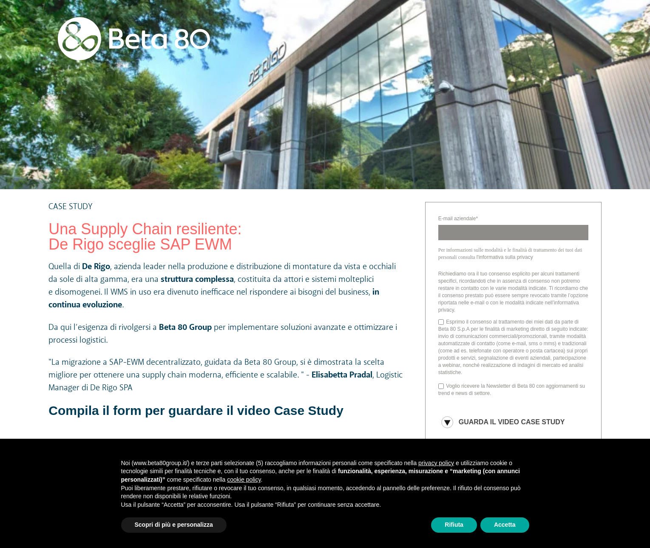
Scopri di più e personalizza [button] (174, 524)
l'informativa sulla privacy (505, 257)
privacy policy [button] (436, 463)
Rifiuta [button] (454, 524)
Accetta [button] (505, 524)
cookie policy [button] (244, 479)
